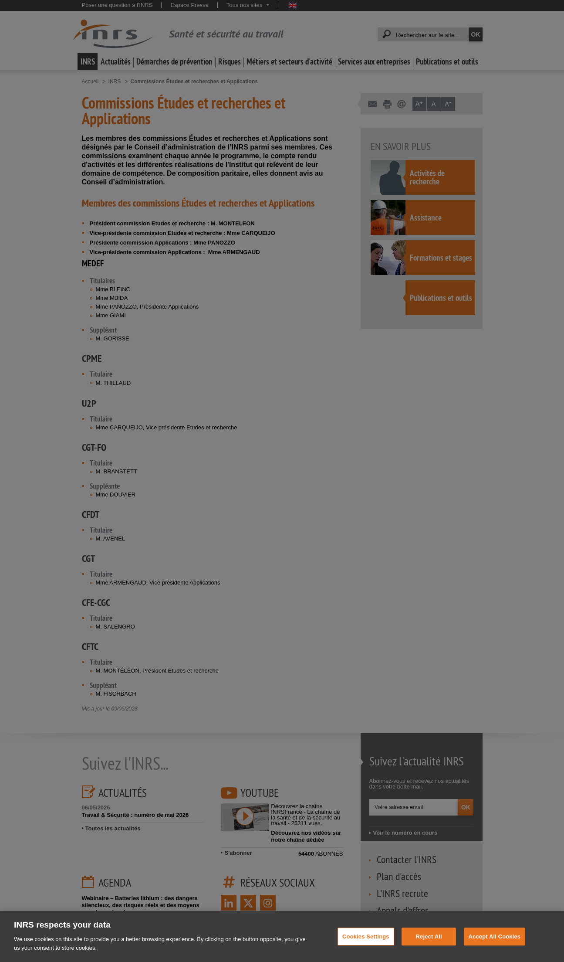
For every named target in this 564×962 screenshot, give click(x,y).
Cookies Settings (365, 945)
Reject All (429, 945)
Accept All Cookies (495, 945)
